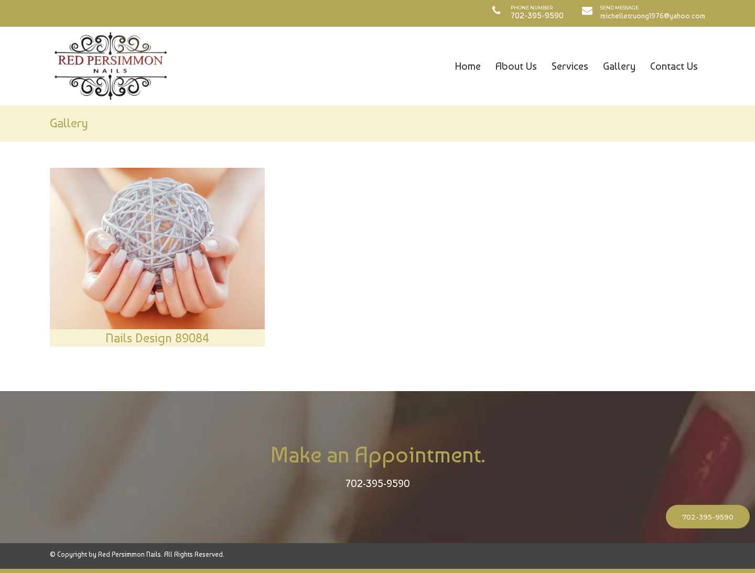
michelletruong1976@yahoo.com (652, 16)
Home (468, 66)
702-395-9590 (378, 483)
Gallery (619, 66)
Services (570, 66)
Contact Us (674, 66)
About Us (516, 66)
